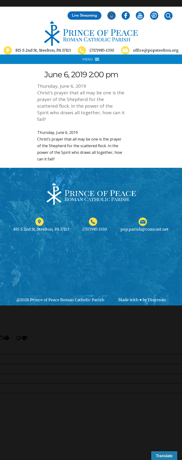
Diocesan (157, 299)
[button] (87, 59)
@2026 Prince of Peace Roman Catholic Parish (60, 299)
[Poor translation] (22, 338)
